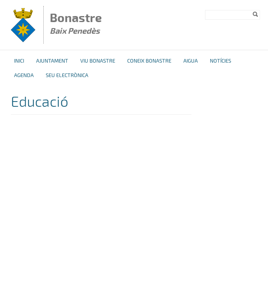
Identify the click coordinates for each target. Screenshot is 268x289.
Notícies (220, 61)
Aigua (190, 61)
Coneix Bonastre (149, 61)
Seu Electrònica (67, 75)
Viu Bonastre (97, 61)
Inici (19, 61)
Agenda (24, 75)
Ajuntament (52, 61)
